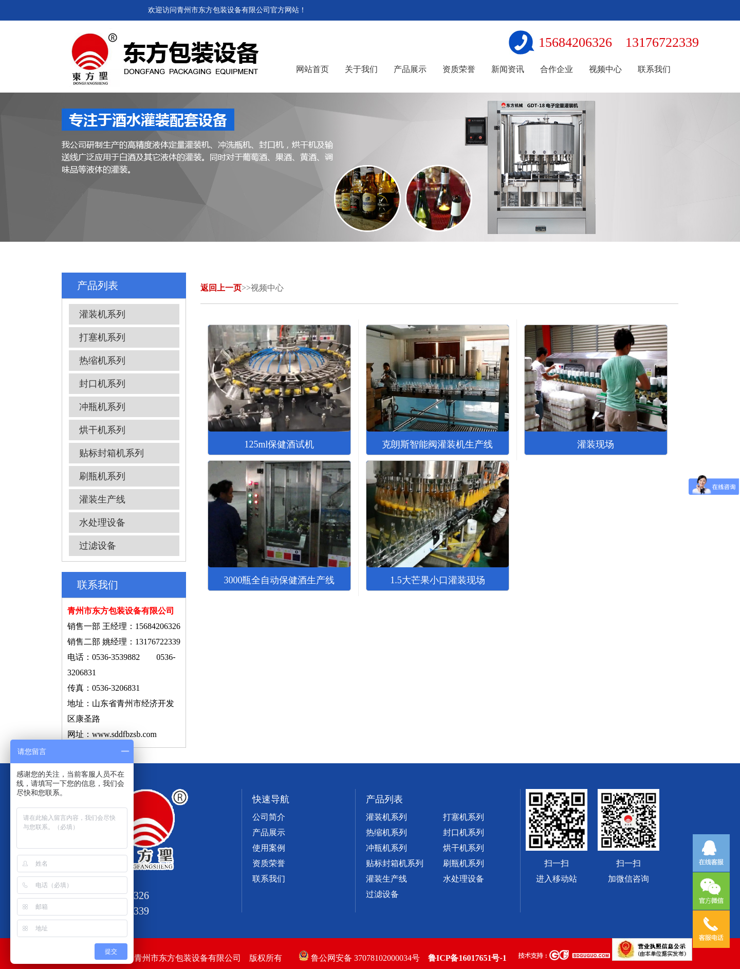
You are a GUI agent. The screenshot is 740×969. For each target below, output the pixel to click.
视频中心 (605, 69)
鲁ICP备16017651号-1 (467, 958)
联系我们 (654, 69)
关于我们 (361, 69)
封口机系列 (102, 384)
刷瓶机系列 (102, 476)
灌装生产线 (102, 499)
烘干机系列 (102, 430)
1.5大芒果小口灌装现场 (437, 580)
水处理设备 (102, 522)
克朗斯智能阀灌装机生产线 (437, 444)
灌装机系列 (102, 314)
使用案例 (268, 848)
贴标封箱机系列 (111, 453)
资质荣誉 (458, 69)
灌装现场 (595, 444)
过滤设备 (97, 546)
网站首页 (312, 69)
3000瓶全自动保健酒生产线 (279, 580)
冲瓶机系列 (102, 407)
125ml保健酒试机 (279, 444)
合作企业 (556, 69)
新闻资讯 (507, 69)
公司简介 (268, 817)
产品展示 (410, 69)
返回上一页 (221, 287)
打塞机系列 (102, 337)
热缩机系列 (102, 360)
